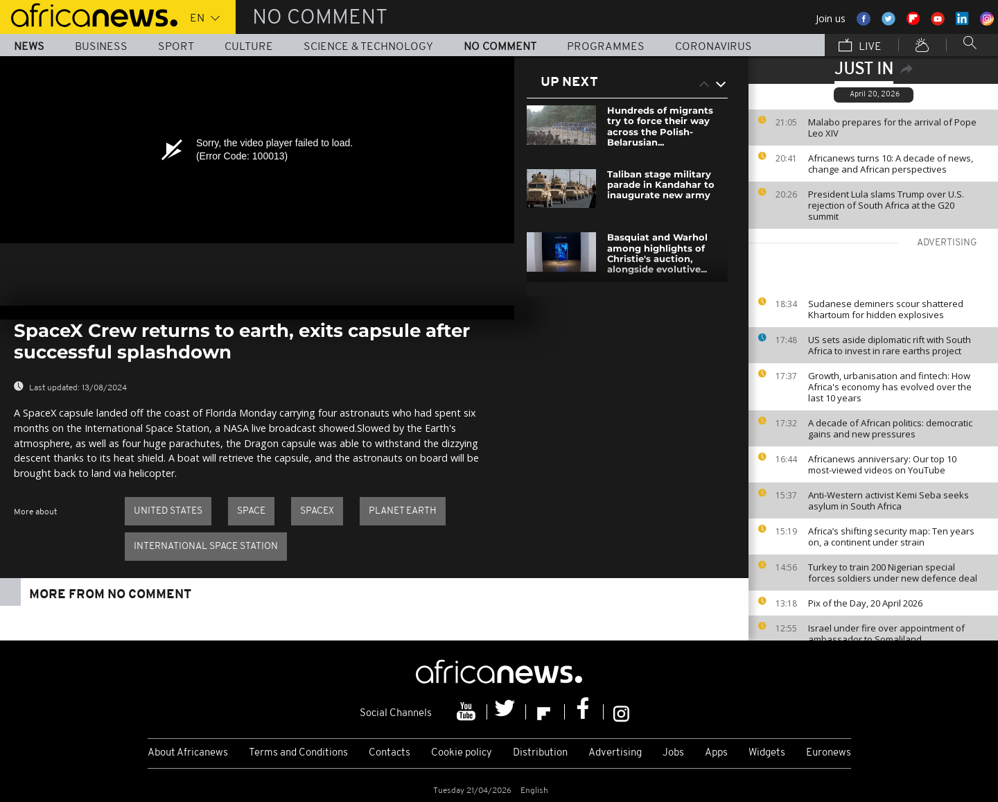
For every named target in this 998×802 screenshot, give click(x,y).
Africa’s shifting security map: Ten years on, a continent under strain (891, 536)
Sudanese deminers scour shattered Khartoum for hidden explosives (885, 309)
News (29, 47)
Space (251, 511)
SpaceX (317, 511)
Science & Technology (368, 47)
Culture (249, 47)
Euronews (828, 753)
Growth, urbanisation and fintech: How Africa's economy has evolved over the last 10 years (890, 386)
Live (860, 46)
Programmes (606, 47)
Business (101, 47)
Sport (176, 47)
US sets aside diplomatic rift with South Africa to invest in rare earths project (889, 345)
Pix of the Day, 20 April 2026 (865, 603)
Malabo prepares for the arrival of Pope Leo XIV (892, 127)
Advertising (615, 753)
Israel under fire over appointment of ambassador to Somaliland (886, 633)
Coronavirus (713, 47)
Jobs (673, 753)
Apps (716, 753)
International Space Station (206, 546)
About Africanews (188, 753)
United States (168, 511)
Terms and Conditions (298, 753)
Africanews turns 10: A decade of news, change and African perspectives (890, 163)
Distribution (540, 753)
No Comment (500, 47)
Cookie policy (461, 753)
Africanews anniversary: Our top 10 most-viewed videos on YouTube (882, 464)
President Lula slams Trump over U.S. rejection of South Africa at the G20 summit (886, 205)
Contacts (389, 753)
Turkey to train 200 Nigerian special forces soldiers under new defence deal (892, 572)
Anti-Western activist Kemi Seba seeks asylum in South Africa (888, 500)
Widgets (766, 753)
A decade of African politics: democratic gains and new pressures (890, 428)
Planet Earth (403, 511)
